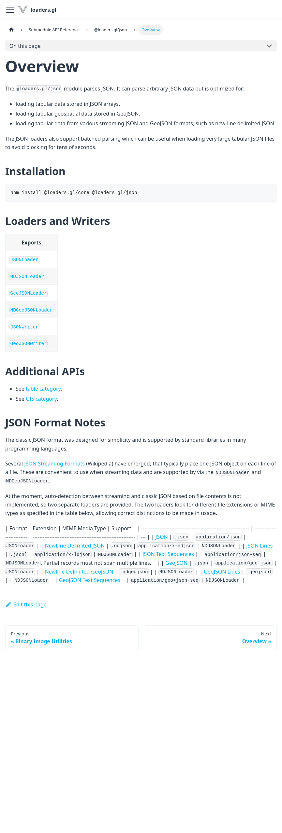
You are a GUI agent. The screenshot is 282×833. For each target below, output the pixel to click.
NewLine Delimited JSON (75, 545)
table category (43, 388)
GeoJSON (176, 562)
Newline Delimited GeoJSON (79, 571)
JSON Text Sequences (168, 554)
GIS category (41, 398)
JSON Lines (259, 545)
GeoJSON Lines (222, 571)
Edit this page (26, 604)
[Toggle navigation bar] (10, 10)
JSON (162, 536)
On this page (25, 45)
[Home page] (11, 30)
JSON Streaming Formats (54, 463)
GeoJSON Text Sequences (89, 580)
